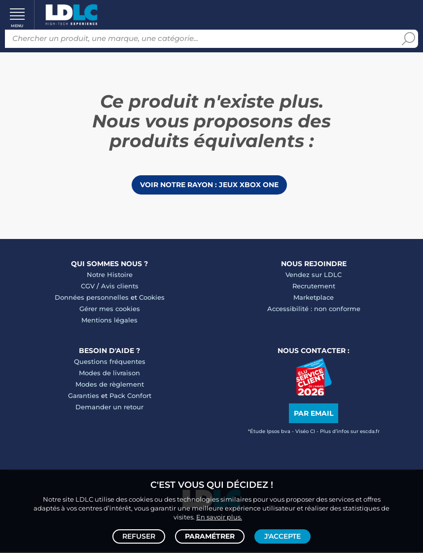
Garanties (83, 396)
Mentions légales (109, 320)
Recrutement (313, 286)
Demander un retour (109, 407)
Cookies (152, 298)
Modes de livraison (109, 373)
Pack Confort (130, 396)
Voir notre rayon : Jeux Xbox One (209, 185)
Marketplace (313, 298)
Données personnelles (92, 298)
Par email (313, 414)
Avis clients (120, 286)
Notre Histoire (110, 275)
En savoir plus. (219, 516)
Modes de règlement (109, 385)
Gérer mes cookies (109, 309)
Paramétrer (210, 536)
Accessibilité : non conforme (313, 309)
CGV (88, 286)
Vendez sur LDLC (313, 275)
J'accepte (282, 536)
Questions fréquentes (109, 362)
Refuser (138, 536)
